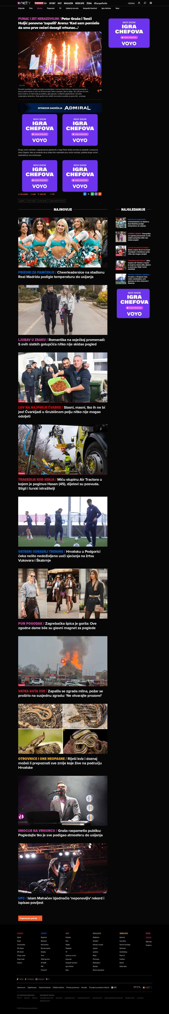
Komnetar (123, 948)
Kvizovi (122, 963)
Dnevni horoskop (125, 944)
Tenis (42, 955)
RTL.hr (19, 998)
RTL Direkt (20, 952)
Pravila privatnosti (72, 987)
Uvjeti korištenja (44, 987)
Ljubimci (95, 952)
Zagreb (21, 201)
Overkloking (123, 952)
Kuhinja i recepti (98, 944)
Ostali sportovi (45, 959)
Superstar (69, 959)
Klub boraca (44, 944)
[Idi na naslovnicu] (25, 5)
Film (31, 8)
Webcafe (79, 3)
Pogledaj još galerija (30, 918)
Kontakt (84, 987)
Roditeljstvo (96, 963)
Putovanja (96, 959)
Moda (94, 955)
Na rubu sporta (45, 948)
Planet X (122, 955)
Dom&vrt (95, 941)
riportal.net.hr (97, 998)
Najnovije (149, 941)
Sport (52, 3)
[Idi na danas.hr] (41, 3)
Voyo (117, 8)
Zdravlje (95, 966)
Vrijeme (19, 963)
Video (148, 937)
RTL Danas (20, 948)
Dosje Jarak (20, 959)
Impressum (21, 987)
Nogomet (44, 937)
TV (60, 8)
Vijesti (19, 937)
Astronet (122, 937)
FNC (42, 966)
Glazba (39, 8)
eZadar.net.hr (130, 998)
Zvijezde (21, 8)
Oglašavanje (32, 987)
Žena (89, 3)
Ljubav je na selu (72, 8)
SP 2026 (43, 963)
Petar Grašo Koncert (57, 201)
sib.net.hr (59, 998)
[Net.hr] (147, 987)
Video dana (123, 966)
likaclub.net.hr (45, 1001)
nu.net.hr (140, 998)
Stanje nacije (21, 955)
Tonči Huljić (31, 201)
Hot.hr (43, 194)
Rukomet (44, 941)
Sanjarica (149, 945)
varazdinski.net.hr (84, 998)
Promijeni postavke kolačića (99, 987)
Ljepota (95, 948)
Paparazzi (51, 8)
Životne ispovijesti (98, 970)
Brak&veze (96, 937)
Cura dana (123, 941)
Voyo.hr (35, 998)
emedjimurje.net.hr (47, 998)
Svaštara (122, 959)
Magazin (68, 3)
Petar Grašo (43, 201)
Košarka (43, 952)
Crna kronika (21, 944)
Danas (20, 933)
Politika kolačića (58, 987)
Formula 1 (44, 970)
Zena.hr (27, 998)
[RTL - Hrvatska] (137, 987)
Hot (60, 3)
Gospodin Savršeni (90, 8)
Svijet (19, 941)
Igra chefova (106, 8)
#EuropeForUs (100, 3)
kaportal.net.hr (70, 998)
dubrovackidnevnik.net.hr (114, 998)
